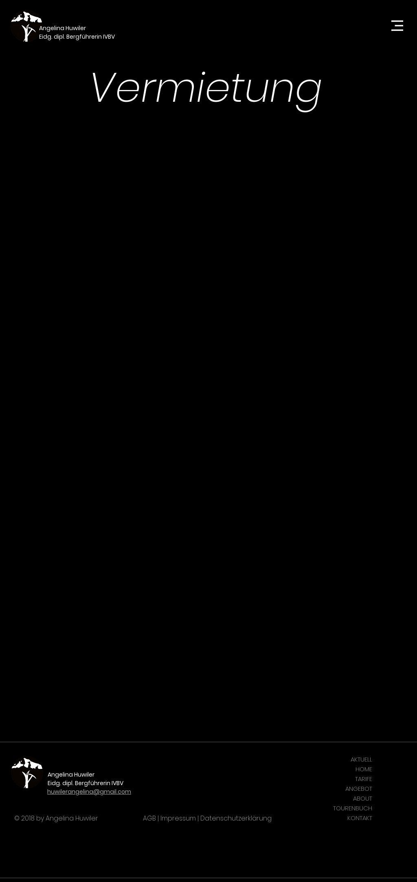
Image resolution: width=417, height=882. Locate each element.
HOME (364, 769)
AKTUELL (361, 759)
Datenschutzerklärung (236, 818)
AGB (149, 818)
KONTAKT (359, 818)
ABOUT (362, 798)
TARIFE (363, 779)
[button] (397, 26)
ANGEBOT (358, 788)
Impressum (178, 818)
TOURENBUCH (352, 808)
